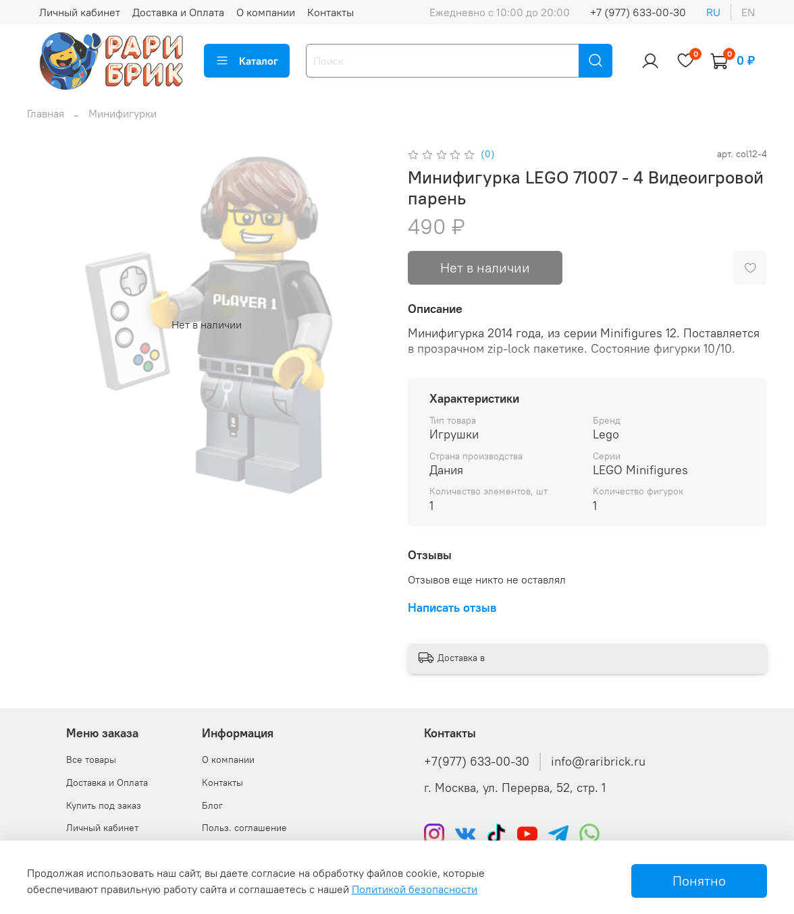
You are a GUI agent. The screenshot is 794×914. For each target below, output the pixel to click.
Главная (45, 113)
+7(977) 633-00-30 (476, 761)
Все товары (91, 759)
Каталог (246, 60)
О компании (265, 12)
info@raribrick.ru (598, 761)
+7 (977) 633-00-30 (638, 12)
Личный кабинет (79, 12)
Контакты (330, 12)
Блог (212, 805)
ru (713, 12)
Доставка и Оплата (178, 12)
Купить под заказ (103, 805)
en (748, 12)
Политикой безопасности (414, 889)
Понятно (699, 880)
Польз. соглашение (244, 828)
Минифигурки (122, 113)
